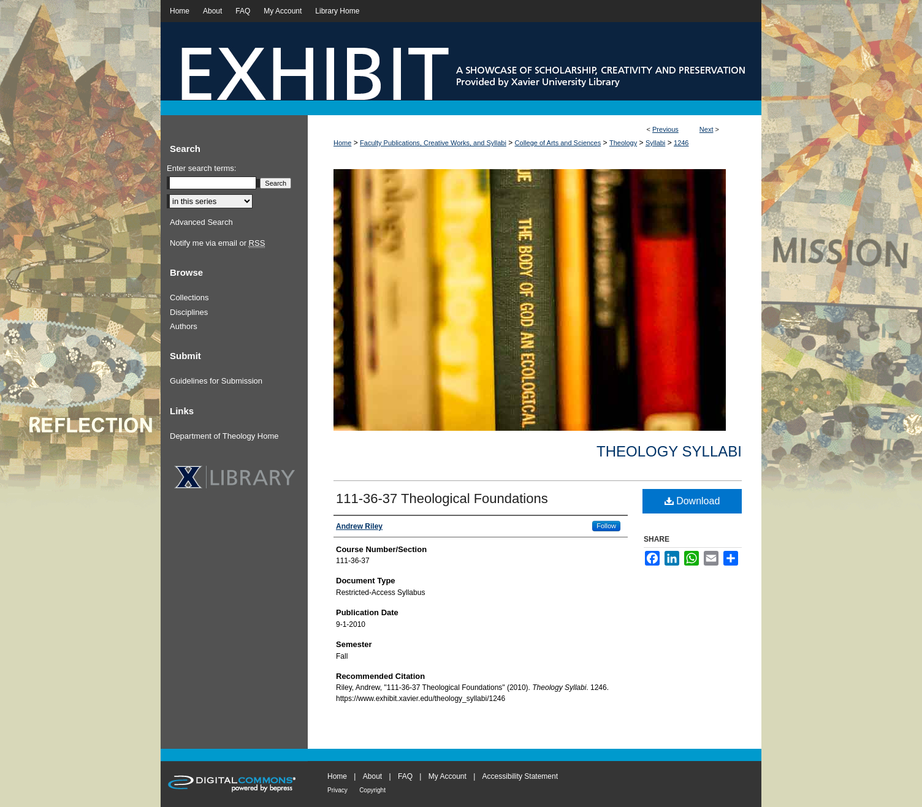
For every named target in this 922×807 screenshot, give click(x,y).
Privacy (337, 790)
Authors (183, 326)
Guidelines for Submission (216, 380)
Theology (623, 142)
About (372, 776)
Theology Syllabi (669, 451)
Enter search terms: (201, 168)
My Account (448, 776)
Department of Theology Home (224, 436)
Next (706, 129)
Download (692, 501)
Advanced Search (201, 222)
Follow (606, 525)
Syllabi (655, 142)
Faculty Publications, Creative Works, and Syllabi (433, 142)
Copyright (372, 790)
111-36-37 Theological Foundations (442, 498)
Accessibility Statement (520, 776)
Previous (665, 129)
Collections (189, 297)
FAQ (405, 776)
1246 (681, 142)
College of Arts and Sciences (558, 142)
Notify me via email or (217, 243)
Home (342, 142)
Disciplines (189, 312)
